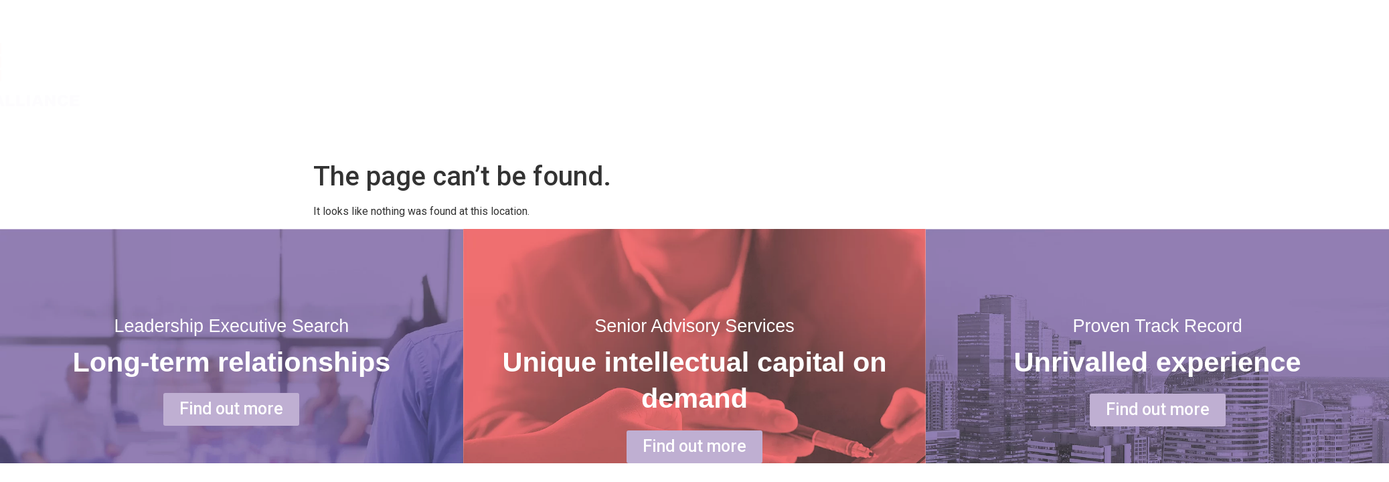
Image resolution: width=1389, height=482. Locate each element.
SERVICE (1266, 74)
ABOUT (1164, 74)
